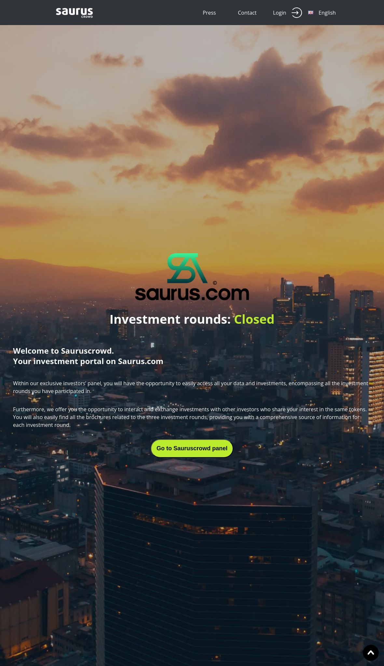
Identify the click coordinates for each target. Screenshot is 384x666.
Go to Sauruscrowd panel (192, 448)
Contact (247, 12)
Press (209, 12)
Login (287, 12)
